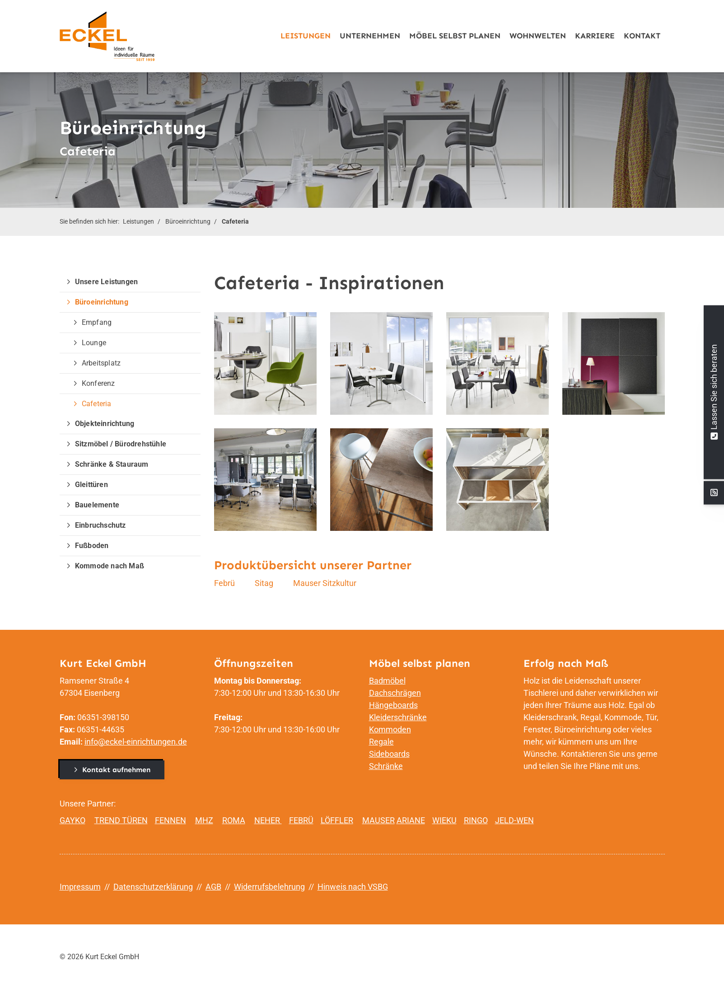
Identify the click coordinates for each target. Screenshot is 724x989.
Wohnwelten (537, 36)
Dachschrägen (395, 693)
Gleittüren (91, 484)
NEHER (268, 820)
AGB (213, 886)
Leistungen (305, 36)
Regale (381, 741)
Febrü (224, 583)
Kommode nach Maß (109, 566)
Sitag (264, 583)
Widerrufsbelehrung (269, 886)
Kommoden (390, 729)
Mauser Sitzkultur (324, 583)
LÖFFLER (337, 820)
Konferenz (98, 383)
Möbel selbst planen (454, 36)
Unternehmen (370, 36)
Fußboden (92, 545)
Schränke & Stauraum (112, 464)
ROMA (233, 820)
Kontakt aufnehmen (116, 769)
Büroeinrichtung (187, 221)
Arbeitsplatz (101, 363)
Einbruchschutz (100, 525)
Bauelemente (97, 505)
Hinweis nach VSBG (353, 886)
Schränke (386, 766)
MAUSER (378, 820)
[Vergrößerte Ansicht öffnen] (265, 363)
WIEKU (444, 820)
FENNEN (170, 820)
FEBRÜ (301, 820)
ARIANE (411, 820)
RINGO (476, 820)
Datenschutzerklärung (153, 886)
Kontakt (642, 36)
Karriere (595, 36)
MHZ (204, 820)
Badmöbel (387, 680)
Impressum (80, 886)
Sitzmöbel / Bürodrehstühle (120, 444)
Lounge (94, 342)
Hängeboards (393, 705)
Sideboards (389, 754)
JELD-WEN (514, 820)
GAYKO (72, 820)
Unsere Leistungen (106, 281)
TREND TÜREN (121, 820)
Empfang (97, 322)
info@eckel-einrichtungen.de (135, 741)
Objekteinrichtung (104, 423)
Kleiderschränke (398, 717)
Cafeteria (235, 221)
